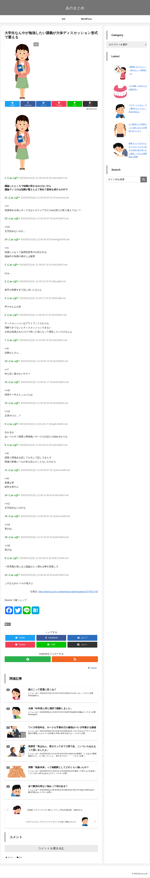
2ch (7, 624)
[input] (127, 179)
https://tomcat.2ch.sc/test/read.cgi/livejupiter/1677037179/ (68, 591)
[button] (143, 179)
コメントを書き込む (51, 849)
